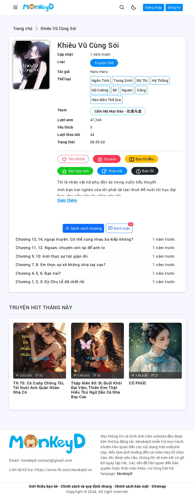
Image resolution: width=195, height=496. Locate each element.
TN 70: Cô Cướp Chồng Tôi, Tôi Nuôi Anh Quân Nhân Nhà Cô (38, 387)
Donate (106, 159)
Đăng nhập (153, 7)
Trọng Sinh (122, 80)
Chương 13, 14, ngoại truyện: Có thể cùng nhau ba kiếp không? (74, 239)
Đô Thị (142, 80)
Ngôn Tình (100, 80)
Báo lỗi (145, 171)
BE (115, 90)
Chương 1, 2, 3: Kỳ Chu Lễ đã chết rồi (50, 281)
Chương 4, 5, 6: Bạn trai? (38, 273)
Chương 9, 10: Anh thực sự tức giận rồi (52, 256)
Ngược (127, 90)
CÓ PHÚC (138, 382)
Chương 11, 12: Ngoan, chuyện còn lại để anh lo (60, 247)
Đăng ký (174, 7)
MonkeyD (125, 473)
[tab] (83, 228)
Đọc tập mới (75, 171)
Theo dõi (112, 171)
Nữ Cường (100, 90)
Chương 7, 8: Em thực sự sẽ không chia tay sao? (60, 264)
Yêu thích (73, 159)
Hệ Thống (160, 80)
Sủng (141, 90)
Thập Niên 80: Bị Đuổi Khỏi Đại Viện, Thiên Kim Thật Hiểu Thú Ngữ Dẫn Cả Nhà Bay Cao (96, 389)
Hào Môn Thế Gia (106, 99)
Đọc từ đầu (141, 159)
